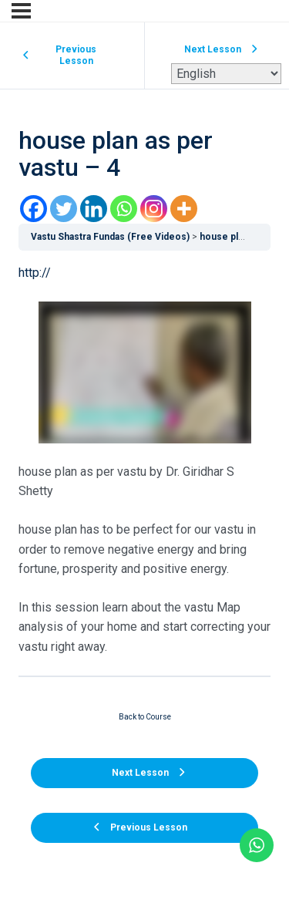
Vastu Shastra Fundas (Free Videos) (110, 236)
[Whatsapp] (123, 208)
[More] (183, 208)
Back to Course (145, 717)
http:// (34, 272)
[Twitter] (63, 208)
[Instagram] (153, 208)
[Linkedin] (93, 208)
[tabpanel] (144, 459)
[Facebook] (33, 208)
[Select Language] (226, 73)
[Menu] (21, 11)
